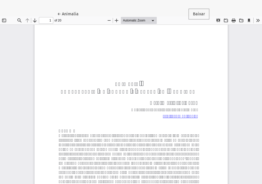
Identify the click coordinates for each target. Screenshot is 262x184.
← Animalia (70, 13)
